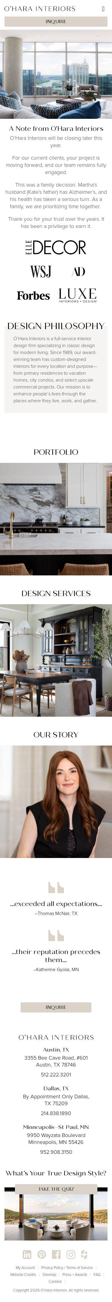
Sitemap (49, 1274)
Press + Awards (74, 1274)
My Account (25, 1267)
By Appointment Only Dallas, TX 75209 (56, 1100)
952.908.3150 (56, 1152)
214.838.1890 (56, 1113)
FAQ (97, 1274)
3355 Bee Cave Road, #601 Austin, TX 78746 (56, 1061)
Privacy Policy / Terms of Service (67, 1267)
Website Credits (23, 1274)
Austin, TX (56, 1049)
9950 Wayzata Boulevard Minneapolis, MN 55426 (56, 1138)
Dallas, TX (56, 1088)
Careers (55, 1281)
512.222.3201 (56, 1074)
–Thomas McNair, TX (56, 913)
